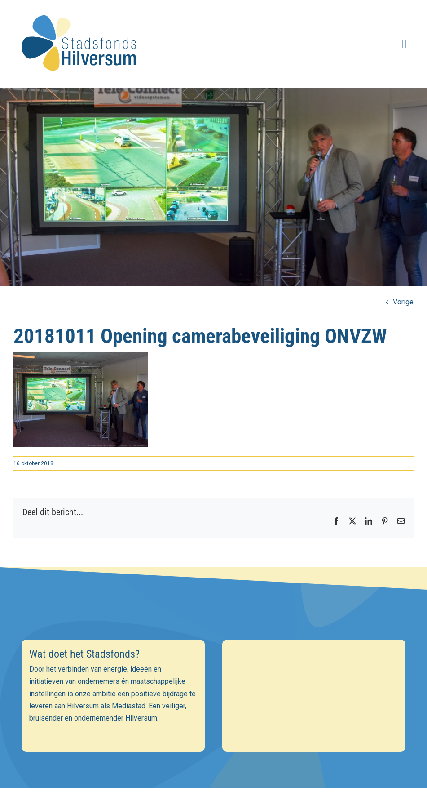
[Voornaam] (213, 701)
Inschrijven (213, 744)
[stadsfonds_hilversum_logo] (80, 9)
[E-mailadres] (213, 681)
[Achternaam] (213, 720)
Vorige (403, 302)
